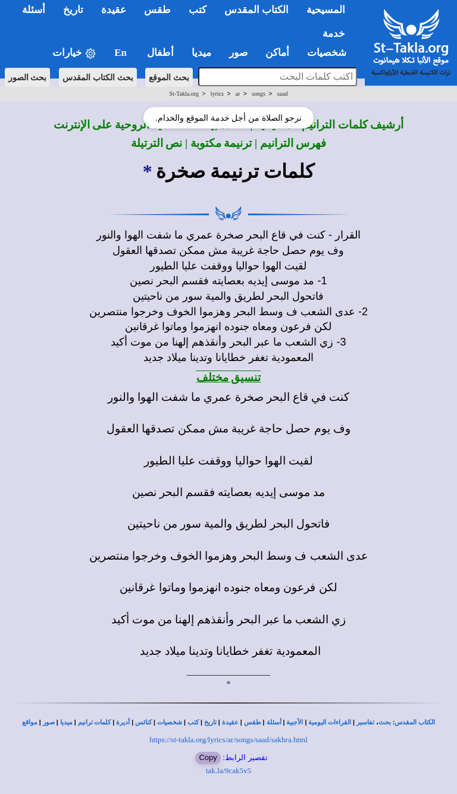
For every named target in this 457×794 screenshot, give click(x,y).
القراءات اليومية (329, 722)
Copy (208, 757)
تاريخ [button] (73, 9)
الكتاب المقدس (415, 722)
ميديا (66, 722)
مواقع (29, 722)
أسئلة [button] (33, 9)
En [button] (121, 52)
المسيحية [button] (325, 9)
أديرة (123, 722)
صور (49, 722)
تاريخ (210, 722)
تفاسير (365, 722)
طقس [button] (157, 9)
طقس (252, 722)
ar (238, 93)
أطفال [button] (160, 52)
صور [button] (238, 52)
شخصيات (169, 722)
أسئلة (274, 722)
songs (258, 93)
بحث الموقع (169, 77)
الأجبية (294, 722)
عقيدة (230, 722)
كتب (193, 722)
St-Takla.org (184, 93)
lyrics (217, 93)
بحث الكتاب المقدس (97, 77)
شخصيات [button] (330, 52)
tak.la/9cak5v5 (228, 770)
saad (282, 93)
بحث (384, 722)
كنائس (143, 722)
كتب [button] (197, 9)
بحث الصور (27, 77)
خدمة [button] (334, 33)
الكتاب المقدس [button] (256, 9)
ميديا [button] (201, 52)
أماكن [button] (277, 52)
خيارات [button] (74, 53)
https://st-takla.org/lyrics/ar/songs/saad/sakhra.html (228, 739)
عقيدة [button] (113, 9)
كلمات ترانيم (94, 722)
